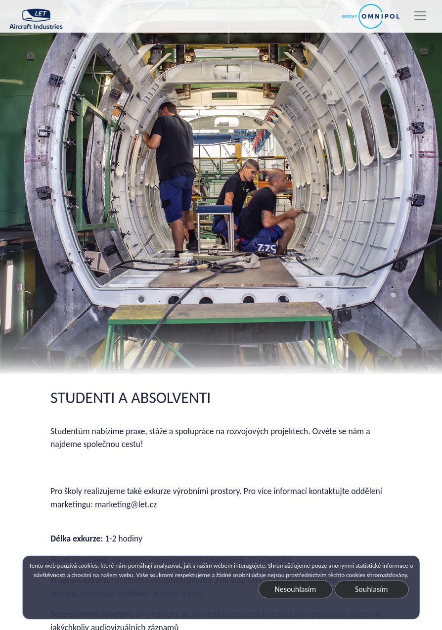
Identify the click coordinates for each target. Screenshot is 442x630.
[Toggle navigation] (420, 16)
